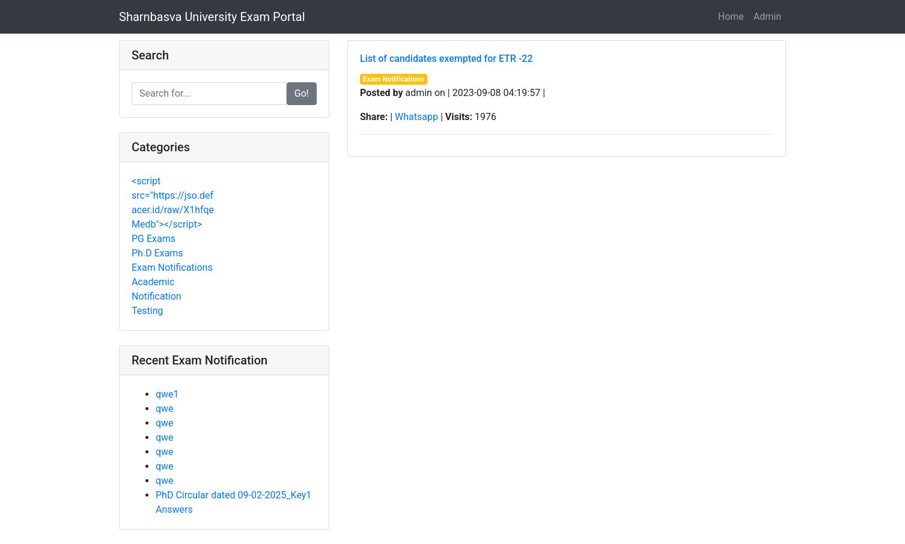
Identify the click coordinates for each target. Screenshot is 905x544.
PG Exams (153, 238)
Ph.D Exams (157, 253)
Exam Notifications (172, 267)
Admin (767, 16)
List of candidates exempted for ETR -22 (446, 58)
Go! (301, 93)
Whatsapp (416, 116)
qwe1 (167, 394)
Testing (147, 310)
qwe (165, 408)
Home (731, 16)
